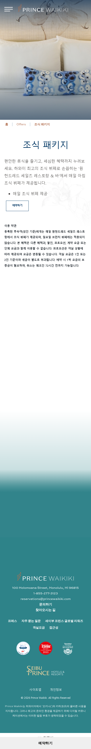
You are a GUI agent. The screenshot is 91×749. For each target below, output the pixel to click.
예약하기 (17, 205)
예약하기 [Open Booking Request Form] (45, 743)
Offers (21, 124)
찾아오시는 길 (45, 610)
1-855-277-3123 (45, 593)
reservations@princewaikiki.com (46, 599)
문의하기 (45, 604)
